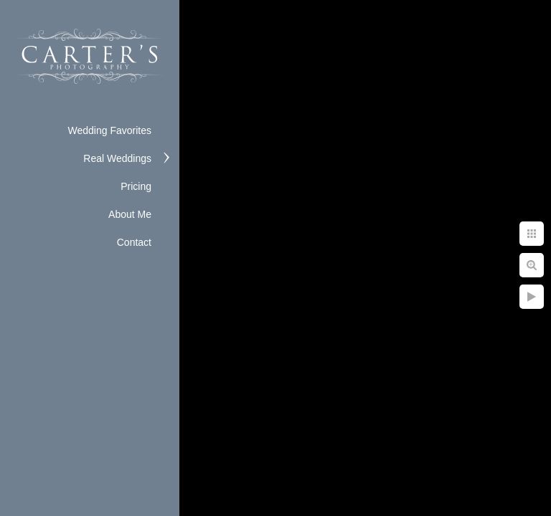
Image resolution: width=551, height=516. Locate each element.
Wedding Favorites (109, 130)
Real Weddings (117, 158)
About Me (129, 214)
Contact (134, 242)
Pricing (136, 186)
